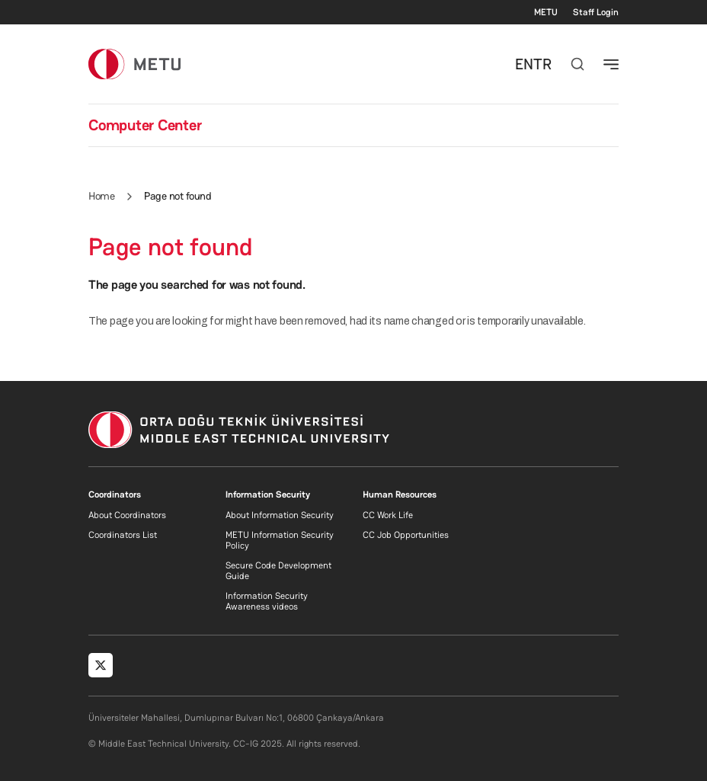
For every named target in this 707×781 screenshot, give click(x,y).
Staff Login (596, 12)
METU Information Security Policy (280, 540)
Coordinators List (122, 535)
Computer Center (144, 125)
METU (546, 12)
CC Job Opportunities (406, 535)
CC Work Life (388, 515)
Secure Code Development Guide (278, 570)
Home (101, 196)
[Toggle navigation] (611, 64)
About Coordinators (127, 515)
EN (524, 64)
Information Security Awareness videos (267, 601)
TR (542, 64)
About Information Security (280, 515)
